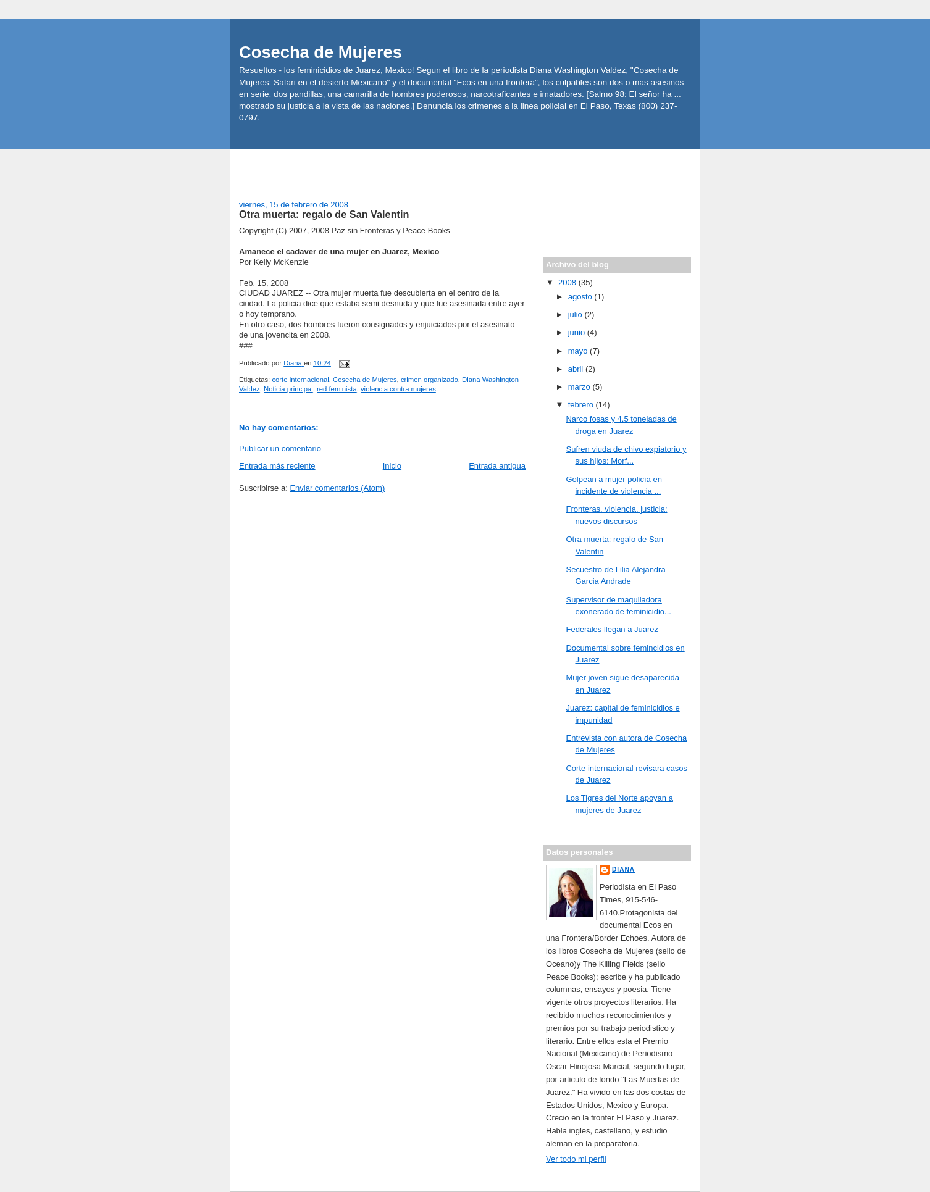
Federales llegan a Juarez (612, 629)
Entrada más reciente (277, 465)
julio (576, 314)
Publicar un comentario (280, 448)
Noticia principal (288, 389)
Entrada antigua (497, 465)
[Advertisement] (311, 167)
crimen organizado (429, 379)
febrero (582, 404)
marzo (580, 386)
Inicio (392, 465)
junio (577, 332)
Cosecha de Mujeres (320, 52)
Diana (623, 869)
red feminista (337, 389)
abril (576, 368)
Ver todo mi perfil (576, 1159)
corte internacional (300, 379)
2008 (568, 282)
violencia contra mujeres (398, 389)
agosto (581, 296)
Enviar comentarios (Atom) (337, 488)
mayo (579, 351)
